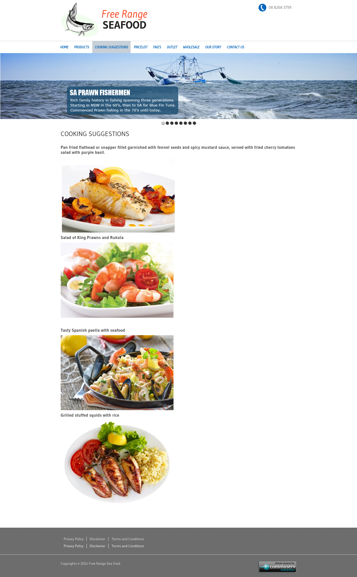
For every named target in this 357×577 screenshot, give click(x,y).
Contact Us (235, 47)
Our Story (213, 47)
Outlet (172, 47)
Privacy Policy (73, 539)
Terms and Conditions (128, 539)
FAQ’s (157, 47)
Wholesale (191, 47)
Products (81, 47)
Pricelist (140, 47)
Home (64, 47)
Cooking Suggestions (111, 47)
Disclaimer (97, 539)
